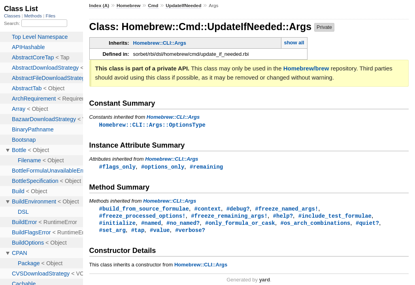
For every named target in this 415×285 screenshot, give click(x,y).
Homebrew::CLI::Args (159, 43)
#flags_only (117, 167)
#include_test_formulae (335, 217)
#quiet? (367, 224)
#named (151, 224)
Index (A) (99, 5)
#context (207, 209)
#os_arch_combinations (315, 224)
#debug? (238, 209)
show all (294, 43)
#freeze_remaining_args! (229, 217)
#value (160, 232)
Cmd (153, 5)
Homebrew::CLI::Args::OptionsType (152, 125)
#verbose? (190, 232)
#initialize (117, 224)
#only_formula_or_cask (240, 224)
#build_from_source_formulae (144, 209)
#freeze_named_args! (286, 209)
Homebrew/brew (306, 68)
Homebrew (128, 5)
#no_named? (183, 224)
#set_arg (112, 232)
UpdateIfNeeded (183, 5)
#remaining (206, 167)
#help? (283, 217)
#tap (138, 232)
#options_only (162, 167)
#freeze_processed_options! (142, 217)
